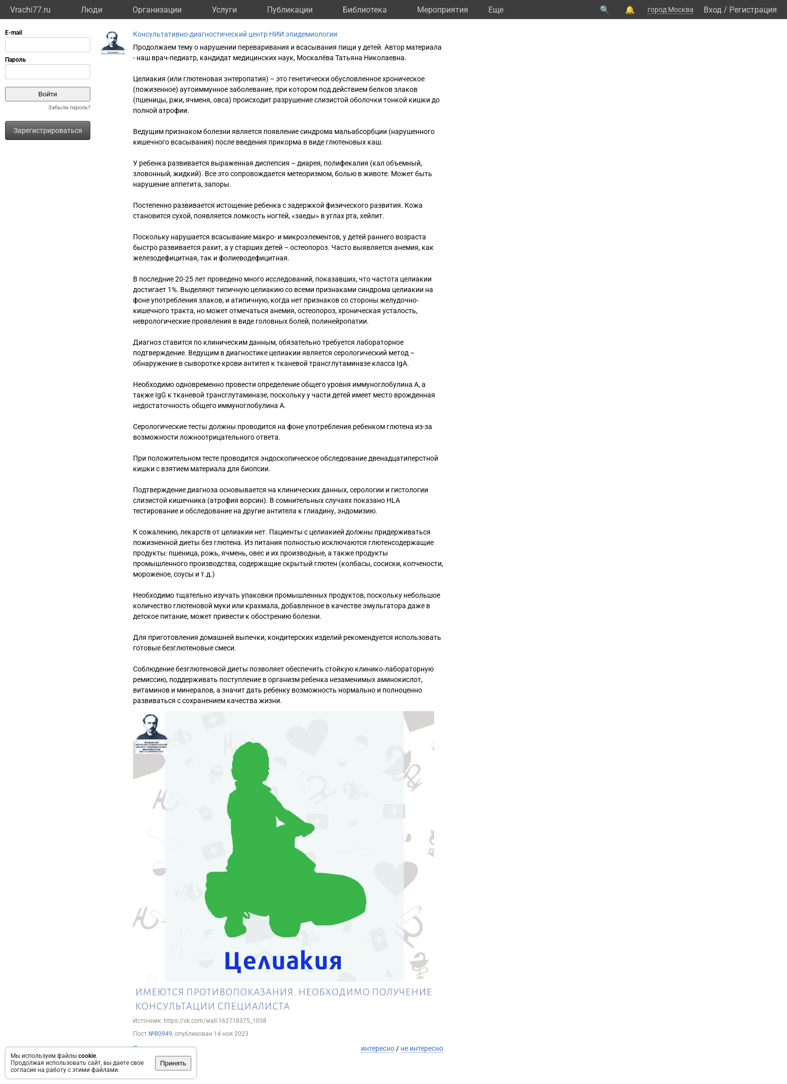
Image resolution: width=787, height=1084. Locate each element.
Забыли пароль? (69, 107)
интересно (378, 1048)
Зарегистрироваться (48, 130)
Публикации (290, 10)
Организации (157, 10)
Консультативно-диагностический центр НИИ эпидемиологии (235, 34)
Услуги (224, 10)
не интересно (422, 1048)
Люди (91, 10)
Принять (173, 1063)
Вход (713, 10)
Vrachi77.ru (30, 10)
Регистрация (753, 10)
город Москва (670, 10)
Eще (495, 10)
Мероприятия (442, 10)
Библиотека (365, 10)
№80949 (160, 1033)
